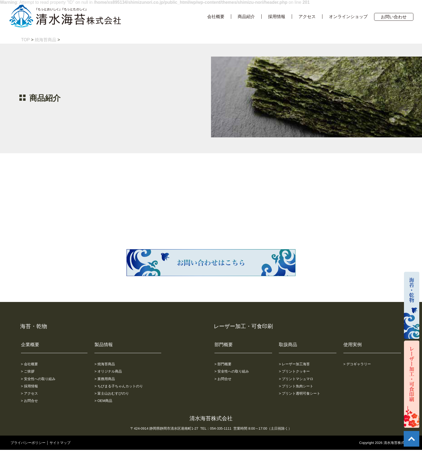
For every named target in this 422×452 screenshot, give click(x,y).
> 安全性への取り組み (38, 379)
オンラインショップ (348, 16)
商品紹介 (246, 16)
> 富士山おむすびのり (111, 393)
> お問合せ (29, 401)
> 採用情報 (29, 386)
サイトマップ (60, 443)
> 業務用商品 (104, 379)
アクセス (307, 16)
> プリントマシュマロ (296, 379)
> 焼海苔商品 (104, 364)
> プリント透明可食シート (299, 393)
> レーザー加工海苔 (294, 364)
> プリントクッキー (294, 371)
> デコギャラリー (357, 364)
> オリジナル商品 (108, 371)
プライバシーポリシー (27, 443)
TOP (25, 39)
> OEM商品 (103, 401)
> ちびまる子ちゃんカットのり (118, 386)
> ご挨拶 (27, 371)
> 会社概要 (29, 364)
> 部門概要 (222, 364)
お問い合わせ (394, 17)
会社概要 (215, 16)
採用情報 (276, 16)
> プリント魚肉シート (296, 386)
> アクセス (29, 393)
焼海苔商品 (45, 39)
